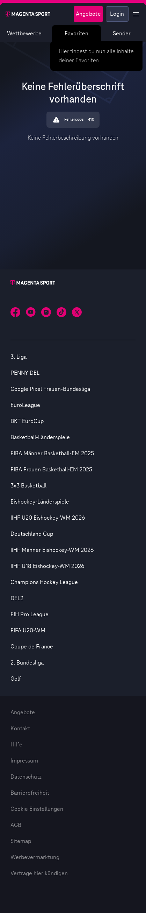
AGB (15, 825)
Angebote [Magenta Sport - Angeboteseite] (88, 14)
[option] (73, 357)
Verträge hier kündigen (39, 873)
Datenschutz (26, 777)
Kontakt (20, 728)
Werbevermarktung (34, 857)
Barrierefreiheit (29, 793)
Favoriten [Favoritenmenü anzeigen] (76, 33)
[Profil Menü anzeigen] (135, 14)
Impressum (24, 761)
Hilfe (16, 745)
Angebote (22, 712)
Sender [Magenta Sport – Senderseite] (122, 33)
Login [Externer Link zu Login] (117, 14)
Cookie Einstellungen (36, 809)
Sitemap (20, 841)
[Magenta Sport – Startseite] (28, 14)
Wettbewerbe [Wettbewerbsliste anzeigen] (24, 33)
